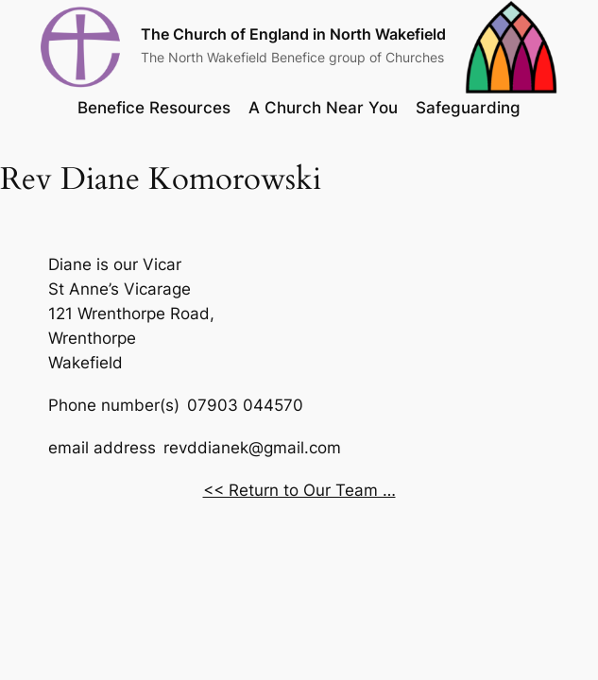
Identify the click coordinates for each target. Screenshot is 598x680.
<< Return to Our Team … (299, 490)
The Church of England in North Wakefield (293, 34)
